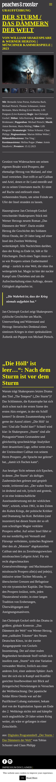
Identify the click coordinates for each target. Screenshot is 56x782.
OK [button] (22, 778)
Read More (31, 778)
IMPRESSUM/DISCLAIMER (17, 767)
